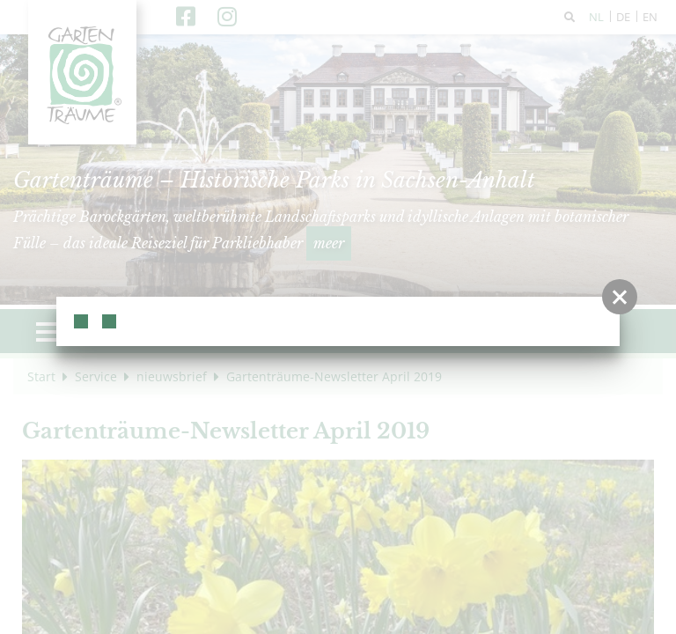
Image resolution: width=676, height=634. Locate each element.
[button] (619, 296)
